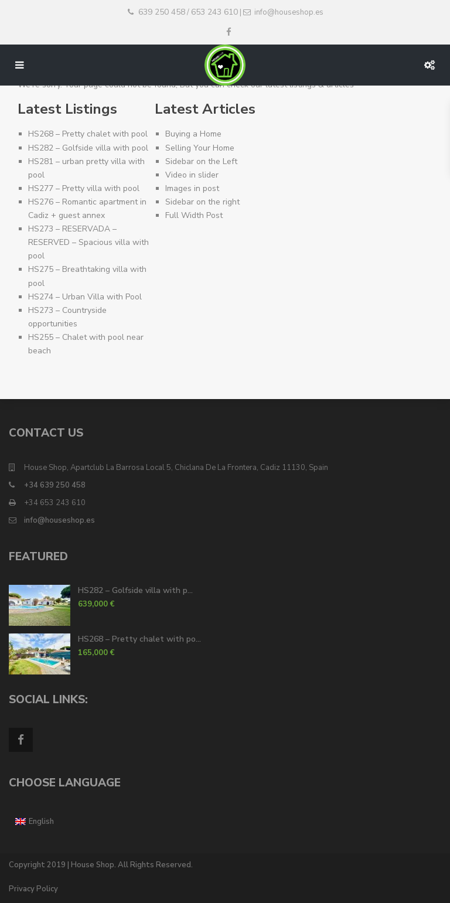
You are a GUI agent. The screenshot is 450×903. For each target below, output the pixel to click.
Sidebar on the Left (201, 161)
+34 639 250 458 (55, 485)
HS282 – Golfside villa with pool (88, 148)
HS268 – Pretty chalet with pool (88, 133)
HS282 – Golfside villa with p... (135, 590)
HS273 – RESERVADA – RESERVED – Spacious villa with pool (88, 242)
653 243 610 (214, 12)
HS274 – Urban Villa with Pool (85, 296)
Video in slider (192, 174)
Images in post (192, 188)
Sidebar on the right (202, 201)
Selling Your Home (199, 148)
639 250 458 (161, 12)
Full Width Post (194, 215)
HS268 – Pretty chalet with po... (139, 639)
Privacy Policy (33, 889)
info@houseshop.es (59, 520)
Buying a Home (193, 133)
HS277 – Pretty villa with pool (83, 188)
